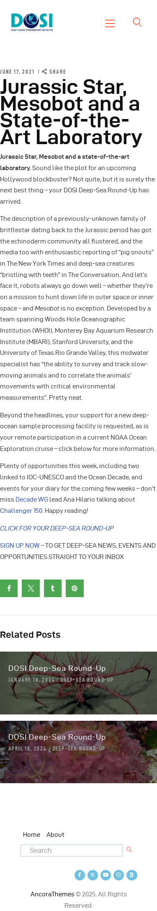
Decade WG (31, 499)
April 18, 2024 (27, 748)
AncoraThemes (53, 894)
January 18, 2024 (31, 679)
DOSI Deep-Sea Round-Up (57, 668)
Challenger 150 (21, 510)
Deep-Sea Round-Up (87, 679)
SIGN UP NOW (20, 545)
